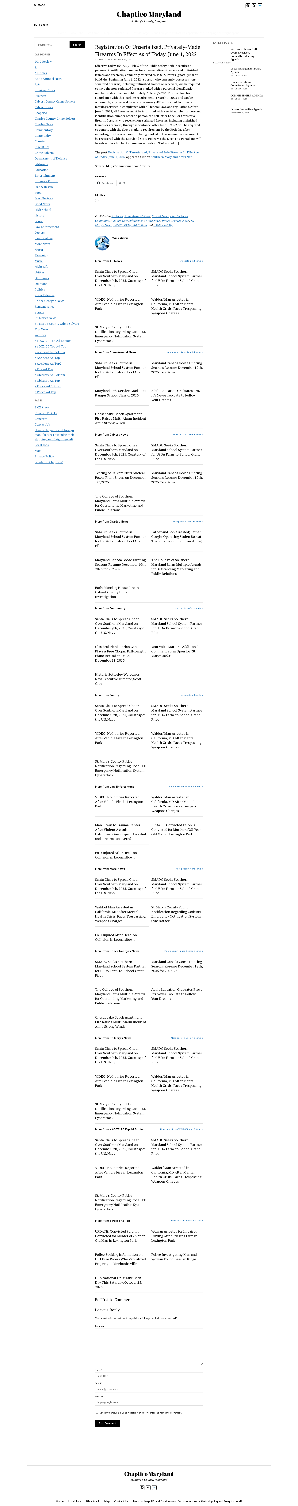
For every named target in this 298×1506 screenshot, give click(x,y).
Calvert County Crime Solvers (55, 101)
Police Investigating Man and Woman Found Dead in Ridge (174, 1256)
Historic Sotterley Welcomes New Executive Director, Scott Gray (118, 679)
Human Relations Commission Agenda (243, 83)
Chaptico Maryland (149, 14)
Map (107, 33)
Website (99, 1396)
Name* (98, 1370)
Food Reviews (44, 198)
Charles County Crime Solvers (55, 118)
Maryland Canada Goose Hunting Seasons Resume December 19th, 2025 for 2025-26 (177, 367)
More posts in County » (191, 694)
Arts (38, 84)
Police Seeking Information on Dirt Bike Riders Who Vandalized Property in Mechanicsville (120, 1259)
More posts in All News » (190, 260)
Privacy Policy (44, 456)
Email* (98, 1383)
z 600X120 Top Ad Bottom (53, 341)
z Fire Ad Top (44, 369)
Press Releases (44, 295)
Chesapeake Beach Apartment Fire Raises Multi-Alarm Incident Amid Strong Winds (120, 418)
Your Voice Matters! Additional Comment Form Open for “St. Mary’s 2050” (175, 651)
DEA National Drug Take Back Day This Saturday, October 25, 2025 (118, 1282)
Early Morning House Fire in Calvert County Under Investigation (117, 592)
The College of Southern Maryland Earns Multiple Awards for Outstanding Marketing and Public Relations (120, 503)
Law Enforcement (47, 227)
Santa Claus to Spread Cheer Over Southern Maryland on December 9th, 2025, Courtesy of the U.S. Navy (120, 278)
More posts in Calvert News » (188, 434)
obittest (40, 272)
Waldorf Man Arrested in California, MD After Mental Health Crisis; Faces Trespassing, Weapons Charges (176, 306)
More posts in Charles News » (188, 521)
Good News (42, 204)
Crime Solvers (44, 153)
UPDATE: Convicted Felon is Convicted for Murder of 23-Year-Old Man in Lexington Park (176, 829)
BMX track (93, 33)
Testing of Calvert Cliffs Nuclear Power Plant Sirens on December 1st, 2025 (120, 477)
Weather (40, 335)
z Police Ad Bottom (48, 386)
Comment (100, 1325)
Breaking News (45, 90)
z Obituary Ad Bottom (50, 375)
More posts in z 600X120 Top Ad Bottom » (181, 1129)
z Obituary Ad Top (47, 380)
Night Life (41, 267)
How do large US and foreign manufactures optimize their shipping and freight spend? (186, 33)
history (39, 215)
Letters (40, 232)
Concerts (41, 419)
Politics (40, 289)
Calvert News (44, 107)
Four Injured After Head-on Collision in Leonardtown (116, 854)
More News (42, 244)
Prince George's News (49, 301)
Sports (39, 312)
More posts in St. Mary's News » (187, 1037)
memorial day (44, 238)
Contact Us (120, 33)
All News (41, 73)
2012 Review (43, 61)
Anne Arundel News (48, 79)
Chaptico (41, 113)
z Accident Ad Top (47, 358)
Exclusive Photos (46, 181)
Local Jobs (76, 33)
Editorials (41, 164)
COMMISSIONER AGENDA (247, 95)
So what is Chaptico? (49, 462)
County (40, 141)
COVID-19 (42, 147)
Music (39, 261)
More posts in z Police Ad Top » (187, 1220)
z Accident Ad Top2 (48, 363)
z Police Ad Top (45, 392)
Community (43, 135)
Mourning (41, 255)
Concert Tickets (46, 413)
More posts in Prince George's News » (183, 950)
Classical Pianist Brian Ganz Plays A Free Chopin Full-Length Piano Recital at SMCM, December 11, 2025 (120, 653)
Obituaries (42, 278)
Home (62, 33)
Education (41, 170)
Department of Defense (51, 158)
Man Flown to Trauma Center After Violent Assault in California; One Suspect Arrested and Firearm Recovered (120, 832)
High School (43, 210)
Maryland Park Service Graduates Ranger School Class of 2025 (120, 392)
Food (38, 192)
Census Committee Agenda (246, 109)
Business (40, 96)
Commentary (44, 130)
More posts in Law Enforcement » (186, 786)
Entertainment (45, 175)
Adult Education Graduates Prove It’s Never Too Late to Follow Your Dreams (176, 395)
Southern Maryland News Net (171, 157)
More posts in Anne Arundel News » (184, 352)
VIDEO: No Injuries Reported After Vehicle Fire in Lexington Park (119, 304)
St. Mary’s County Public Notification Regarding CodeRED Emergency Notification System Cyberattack (120, 334)
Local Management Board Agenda (246, 70)
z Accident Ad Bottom (50, 352)
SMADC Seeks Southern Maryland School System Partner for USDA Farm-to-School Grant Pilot (176, 278)
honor (39, 221)
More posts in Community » (189, 608)
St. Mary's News (45, 318)
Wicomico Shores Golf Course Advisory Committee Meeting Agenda (244, 54)
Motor (39, 249)
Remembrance (44, 306)
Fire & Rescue (44, 187)
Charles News (44, 124)
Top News (41, 329)
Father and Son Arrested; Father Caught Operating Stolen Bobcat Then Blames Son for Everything (176, 536)
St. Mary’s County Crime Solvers (57, 323)
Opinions (41, 284)
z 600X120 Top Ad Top (50, 346)
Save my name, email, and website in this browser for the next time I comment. (141, 1412)
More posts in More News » (189, 868)
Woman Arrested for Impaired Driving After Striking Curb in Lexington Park (174, 1236)
